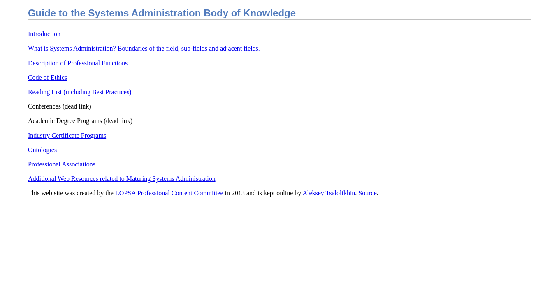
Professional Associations (61, 164)
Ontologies (42, 149)
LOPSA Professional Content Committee (169, 193)
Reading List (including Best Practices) (80, 91)
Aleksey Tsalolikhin (328, 193)
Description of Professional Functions (78, 63)
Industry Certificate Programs (67, 135)
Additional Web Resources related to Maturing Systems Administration (122, 178)
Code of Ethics (47, 77)
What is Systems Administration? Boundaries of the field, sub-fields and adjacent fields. (144, 48)
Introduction (44, 33)
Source (367, 193)
